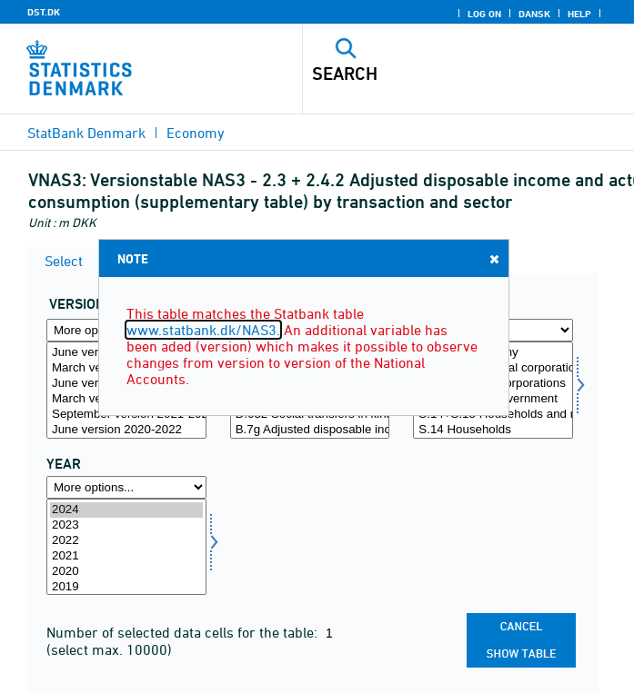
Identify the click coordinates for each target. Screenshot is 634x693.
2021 (126, 556)
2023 (126, 525)
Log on (484, 13)
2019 (126, 587)
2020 (126, 571)
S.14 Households (493, 430)
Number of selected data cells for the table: (183, 632)
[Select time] (126, 547)
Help (579, 13)
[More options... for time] (126, 487)
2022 (126, 541)
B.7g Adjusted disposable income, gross (310, 430)
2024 (126, 510)
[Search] (436, 73)
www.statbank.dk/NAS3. (203, 330)
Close (493, 258)
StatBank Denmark (86, 132)
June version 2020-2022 (126, 430)
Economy (195, 132)
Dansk (534, 13)
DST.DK (43, 11)
